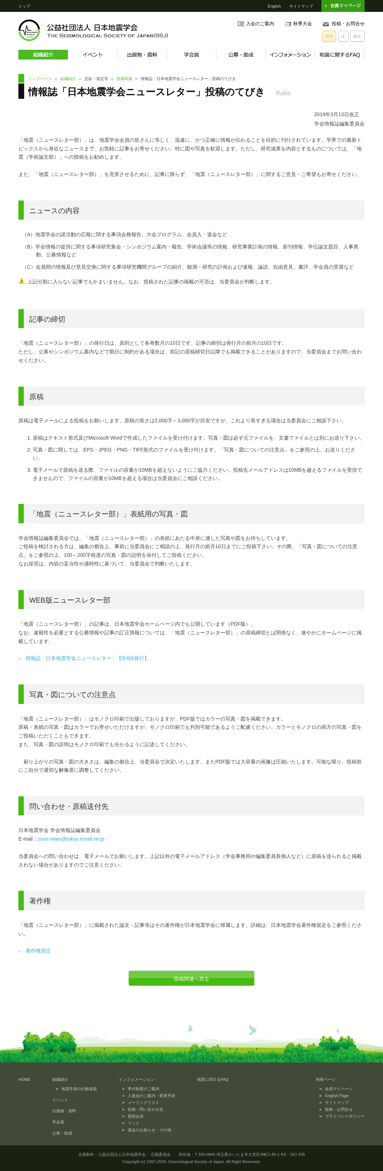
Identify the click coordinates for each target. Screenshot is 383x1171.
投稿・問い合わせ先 (145, 1109)
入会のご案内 (260, 23)
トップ (24, 6)
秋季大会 (302, 23)
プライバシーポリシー (345, 1116)
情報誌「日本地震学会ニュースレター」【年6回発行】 (88, 658)
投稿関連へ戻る (191, 979)
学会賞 (191, 55)
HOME (24, 1079)
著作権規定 (38, 951)
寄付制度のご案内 (143, 1089)
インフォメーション (290, 55)
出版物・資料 (142, 55)
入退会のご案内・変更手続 (151, 1095)
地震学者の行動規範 (79, 1089)
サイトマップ (301, 6)
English (274, 6)
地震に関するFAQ (340, 55)
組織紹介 (43, 55)
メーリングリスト (143, 1102)
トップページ (40, 78)
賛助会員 (136, 1116)
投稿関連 (124, 78)
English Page (337, 1095)
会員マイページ (339, 1089)
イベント (92, 55)
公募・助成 (240, 55)
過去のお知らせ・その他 (149, 1130)
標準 (329, 36)
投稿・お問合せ (348, 23)
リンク (134, 1123)
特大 (357, 36)
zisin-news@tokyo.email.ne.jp (71, 839)
